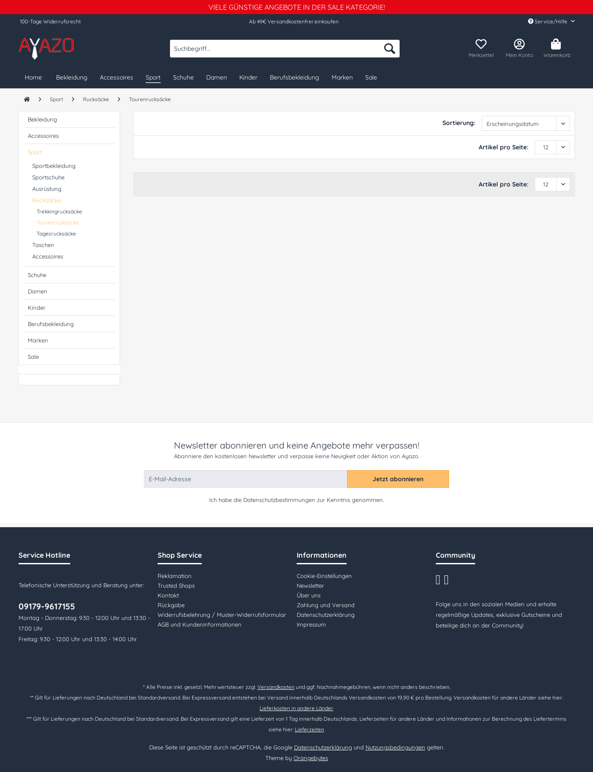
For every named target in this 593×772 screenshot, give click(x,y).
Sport (35, 152)
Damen (37, 291)
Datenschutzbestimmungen (279, 499)
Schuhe (37, 274)
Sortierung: (459, 123)
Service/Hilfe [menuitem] (548, 21)
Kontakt (168, 595)
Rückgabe (171, 604)
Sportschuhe (48, 177)
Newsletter (310, 585)
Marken (38, 340)
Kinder (36, 307)
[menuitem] (285, 52)
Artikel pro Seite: (504, 147)
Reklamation (175, 575)
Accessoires (43, 135)
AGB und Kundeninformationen (200, 624)
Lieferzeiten (309, 729)
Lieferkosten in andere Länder (296, 708)
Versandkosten (276, 687)
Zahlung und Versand (326, 604)
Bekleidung (42, 119)
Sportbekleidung (54, 165)
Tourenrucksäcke (58, 222)
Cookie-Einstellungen (324, 575)
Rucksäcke (46, 200)
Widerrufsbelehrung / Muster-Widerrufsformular (222, 614)
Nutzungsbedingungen (395, 747)
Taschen (43, 244)
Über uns (309, 595)
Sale (33, 356)
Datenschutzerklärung (326, 614)
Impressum (311, 624)
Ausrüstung (46, 188)
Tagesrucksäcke (56, 233)
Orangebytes (311, 757)
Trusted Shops (176, 585)
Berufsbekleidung (51, 323)
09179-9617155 (47, 606)
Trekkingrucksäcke (59, 211)
